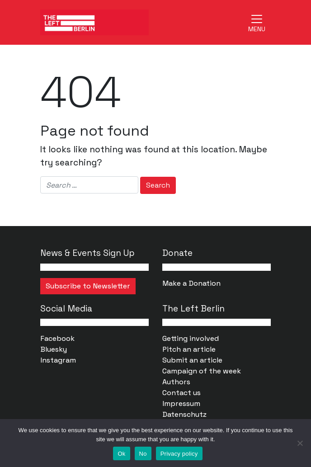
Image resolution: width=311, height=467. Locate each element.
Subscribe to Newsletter (88, 286)
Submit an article (192, 360)
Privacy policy (179, 453)
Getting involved (190, 338)
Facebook (57, 338)
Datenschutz (184, 414)
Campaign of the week (201, 371)
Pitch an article (189, 349)
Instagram (58, 360)
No (143, 453)
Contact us (181, 392)
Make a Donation (191, 283)
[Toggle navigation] (257, 22)
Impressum (181, 403)
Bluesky (53, 349)
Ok (121, 453)
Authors (176, 382)
